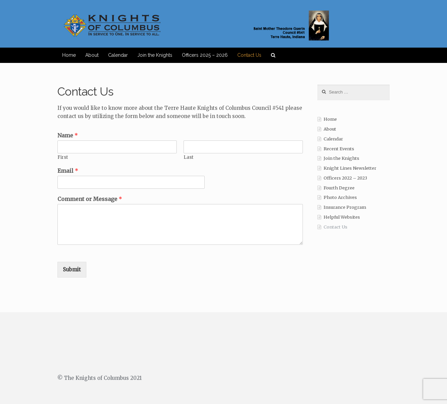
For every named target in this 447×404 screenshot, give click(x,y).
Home (69, 55)
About (92, 55)
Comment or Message (89, 199)
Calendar (118, 55)
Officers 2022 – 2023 (345, 178)
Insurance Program (345, 207)
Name (67, 135)
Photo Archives (340, 197)
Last (188, 157)
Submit (72, 269)
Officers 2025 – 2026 (205, 55)
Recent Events (339, 149)
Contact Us (249, 55)
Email (67, 170)
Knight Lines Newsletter (350, 168)
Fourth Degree (339, 188)
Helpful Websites (342, 217)
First (62, 157)
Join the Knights (154, 55)
